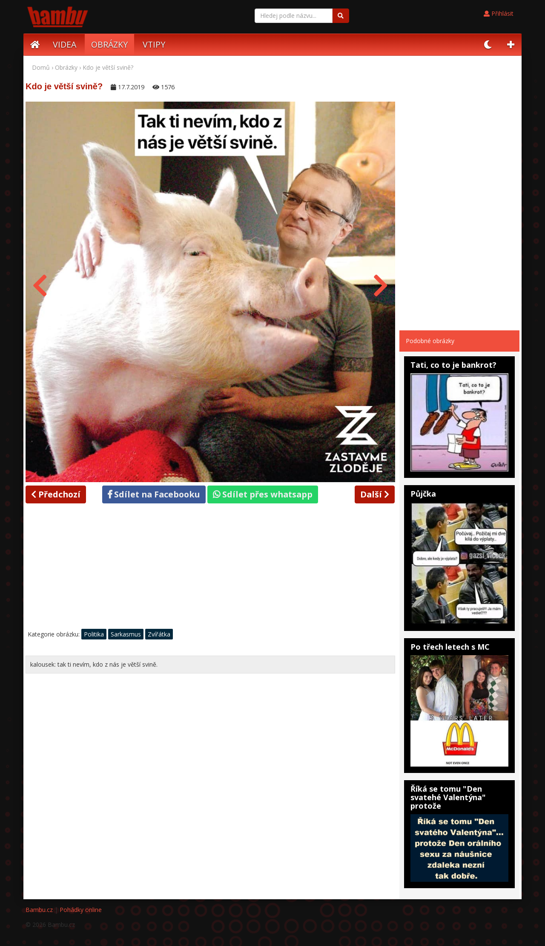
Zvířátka (159, 634)
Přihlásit (498, 13)
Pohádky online (81, 910)
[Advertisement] (210, 568)
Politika (94, 634)
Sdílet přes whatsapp (263, 494)
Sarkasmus (126, 634)
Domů (41, 67)
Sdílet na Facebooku (154, 494)
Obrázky (66, 67)
